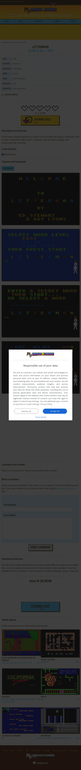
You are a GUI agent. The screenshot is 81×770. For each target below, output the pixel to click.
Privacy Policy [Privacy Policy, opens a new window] (46, 404)
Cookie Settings (32, 404)
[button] (40, 417)
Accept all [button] (54, 411)
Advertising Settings (30, 401)
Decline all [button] (26, 411)
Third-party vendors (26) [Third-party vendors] (38, 387)
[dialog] (40, 385)
